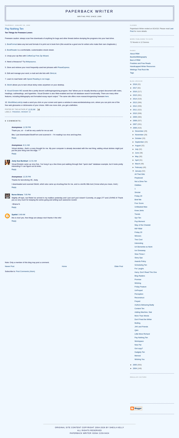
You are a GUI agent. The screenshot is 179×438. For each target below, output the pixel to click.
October (138, 138)
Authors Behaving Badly (144, 305)
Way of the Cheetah (142, 225)
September (139, 142)
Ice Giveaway (140, 250)
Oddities (138, 185)
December (139, 131)
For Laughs (139, 269)
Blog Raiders (140, 276)
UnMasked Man (141, 207)
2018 (135, 84)
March (138, 164)
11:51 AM (33, 161)
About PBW (134, 54)
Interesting (139, 243)
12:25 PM (27, 177)
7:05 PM (27, 195)
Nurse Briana (17, 195)
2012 (135, 106)
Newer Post (9, 266)
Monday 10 (26, 112)
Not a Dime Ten (141, 181)
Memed (138, 356)
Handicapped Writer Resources (142, 66)
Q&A (136, 330)
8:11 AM (26, 145)
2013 (135, 102)
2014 (135, 99)
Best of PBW (135, 60)
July (137, 149)
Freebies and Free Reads (140, 63)
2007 (135, 124)
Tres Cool (138, 239)
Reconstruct (139, 298)
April (137, 160)
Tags (132, 73)
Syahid (15, 214)
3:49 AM (21, 214)
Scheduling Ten (141, 265)
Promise (138, 279)
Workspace (139, 341)
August (138, 146)
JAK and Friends (141, 327)
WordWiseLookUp (15, 102)
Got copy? (139, 348)
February (139, 167)
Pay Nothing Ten (141, 337)
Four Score (139, 203)
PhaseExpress (63, 67)
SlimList (53, 73)
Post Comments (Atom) (25, 271)
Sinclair (138, 192)
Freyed (137, 301)
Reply (14, 138)
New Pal (138, 345)
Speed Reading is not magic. (38, 79)
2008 (135, 121)
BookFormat (12, 44)
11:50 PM (27, 127)
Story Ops (139, 258)
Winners (138, 236)
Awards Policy (140, 261)
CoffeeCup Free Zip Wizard (37, 56)
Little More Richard (142, 334)
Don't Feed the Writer (143, 319)
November (139, 135)
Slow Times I (140, 254)
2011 (135, 110)
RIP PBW (138, 229)
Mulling (137, 323)
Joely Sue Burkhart (20, 161)
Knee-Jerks (139, 210)
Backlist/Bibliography (138, 57)
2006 (135, 128)
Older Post (118, 266)
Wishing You (140, 359)
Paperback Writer (90, 11)
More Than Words (142, 316)
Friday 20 (138, 196)
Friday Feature (140, 287)
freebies (16, 112)
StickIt (9, 85)
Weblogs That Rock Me (139, 70)
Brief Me (138, 200)
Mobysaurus (31, 62)
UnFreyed (139, 290)
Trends (137, 214)
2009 (135, 117)
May (137, 156)
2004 (135, 368)
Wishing (138, 283)
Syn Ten (138, 218)
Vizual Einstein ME (14, 91)
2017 (135, 88)
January (138, 171)
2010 (135, 113)
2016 (135, 91)
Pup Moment (140, 221)
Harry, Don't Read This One (146, 272)
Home (64, 266)
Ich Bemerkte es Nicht (143, 247)
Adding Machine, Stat (143, 312)
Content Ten (139, 308)
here (107, 96)
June (137, 153)
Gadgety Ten (140, 352)
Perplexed (139, 178)
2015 (135, 95)
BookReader (12, 50)
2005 (135, 365)
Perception (139, 294)
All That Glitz (140, 174)
